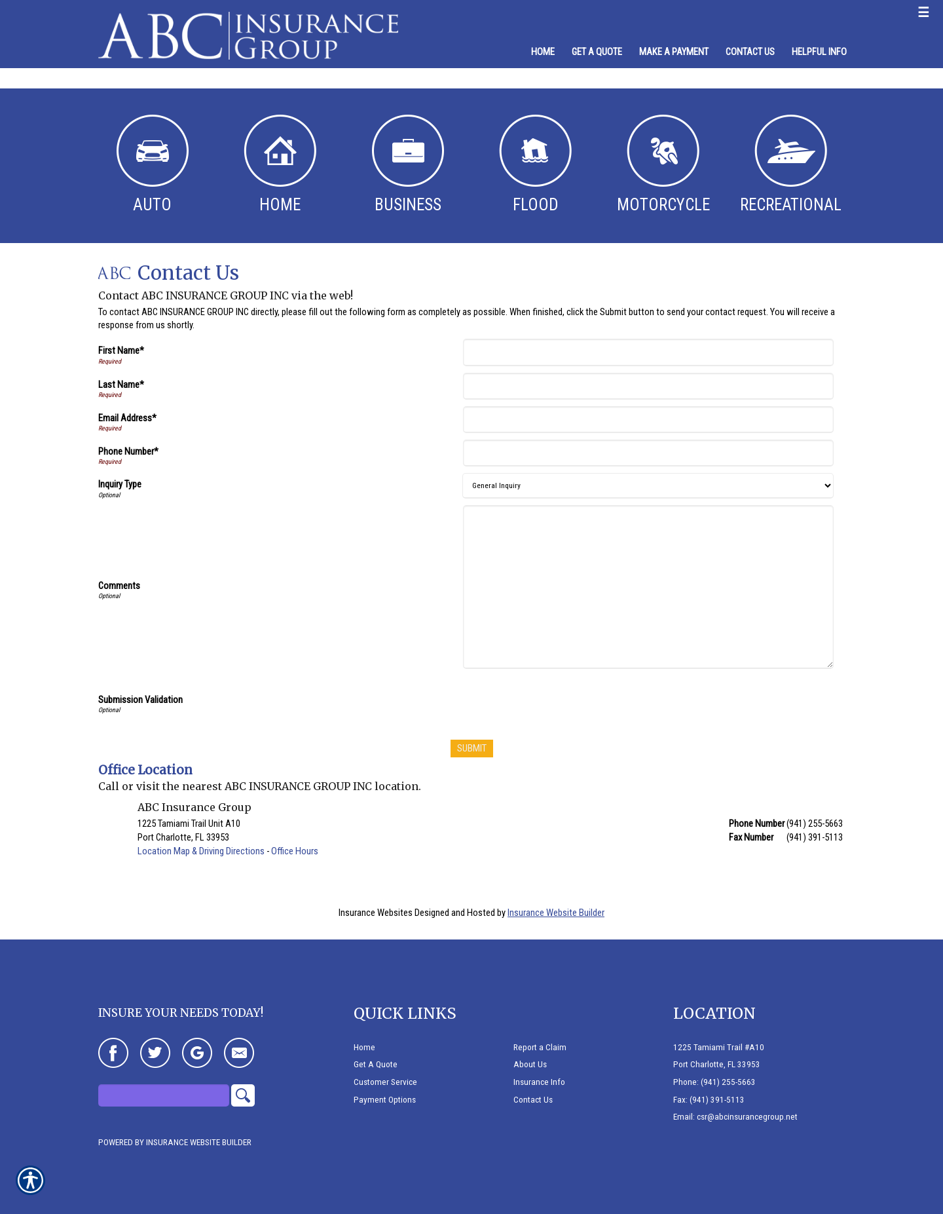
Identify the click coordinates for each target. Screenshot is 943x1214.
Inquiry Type (119, 484)
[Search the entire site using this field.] (163, 1095)
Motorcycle (663, 164)
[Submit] (472, 748)
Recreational (790, 164)
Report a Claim (539, 1047)
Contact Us (533, 1100)
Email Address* (127, 418)
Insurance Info (539, 1082)
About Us (530, 1064)
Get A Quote (376, 1064)
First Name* (121, 350)
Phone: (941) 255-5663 (714, 1082)
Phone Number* (128, 451)
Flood (535, 164)
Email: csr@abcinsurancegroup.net (735, 1117)
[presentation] (565, 701)
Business (408, 164)
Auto (153, 164)
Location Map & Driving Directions (201, 851)
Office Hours (294, 851)
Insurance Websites (376, 913)
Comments (119, 586)
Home (280, 164)
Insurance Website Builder (556, 913)
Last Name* (121, 384)
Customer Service (385, 1082)
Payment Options (385, 1100)
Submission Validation (140, 700)
